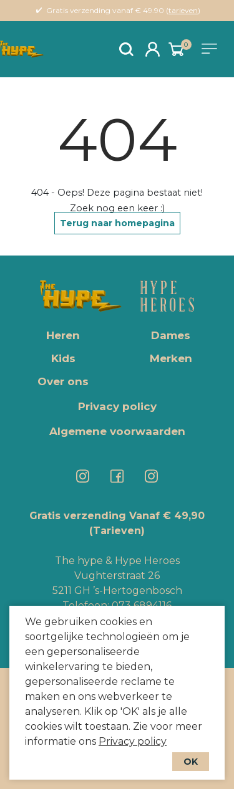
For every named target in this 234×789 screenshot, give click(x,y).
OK (190, 761)
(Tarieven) (117, 531)
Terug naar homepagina (117, 223)
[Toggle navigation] (211, 48)
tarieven (183, 10)
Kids (63, 358)
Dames (170, 335)
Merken (171, 358)
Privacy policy (133, 741)
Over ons (63, 381)
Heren (63, 335)
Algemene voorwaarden (117, 431)
